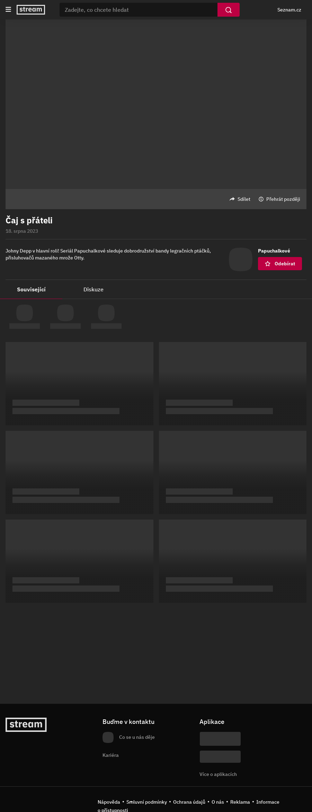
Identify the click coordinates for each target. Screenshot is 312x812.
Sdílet (244, 199)
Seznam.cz (289, 9)
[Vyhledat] (228, 10)
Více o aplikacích (218, 774)
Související (31, 289)
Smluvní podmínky (146, 802)
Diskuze (93, 289)
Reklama (240, 802)
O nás (218, 802)
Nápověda (109, 802)
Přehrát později (283, 199)
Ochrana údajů (189, 802)
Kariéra (110, 755)
